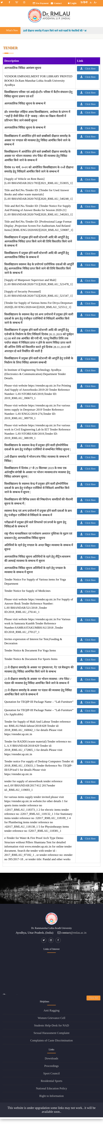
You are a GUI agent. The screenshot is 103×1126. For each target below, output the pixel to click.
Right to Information (51, 1096)
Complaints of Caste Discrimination (51, 1040)
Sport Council (51, 1073)
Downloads (51, 1058)
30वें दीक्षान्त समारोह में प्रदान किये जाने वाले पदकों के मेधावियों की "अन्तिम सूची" (61, 30)
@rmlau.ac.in (74, 932)
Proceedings (51, 1066)
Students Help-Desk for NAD (51, 1025)
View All (93, 998)
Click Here (88, 68)
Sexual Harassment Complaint (52, 1033)
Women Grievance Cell (51, 1018)
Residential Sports (51, 1081)
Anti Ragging (51, 1010)
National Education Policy (51, 1088)
